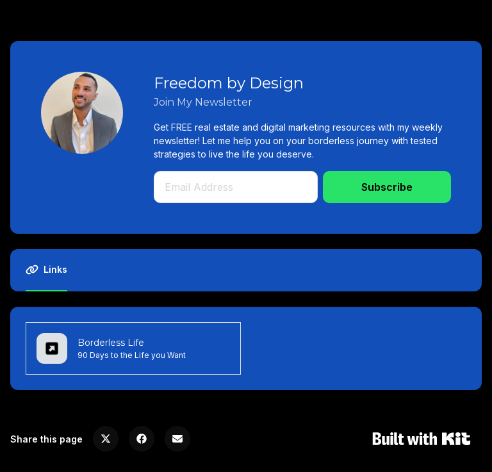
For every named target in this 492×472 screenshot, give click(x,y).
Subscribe (387, 187)
